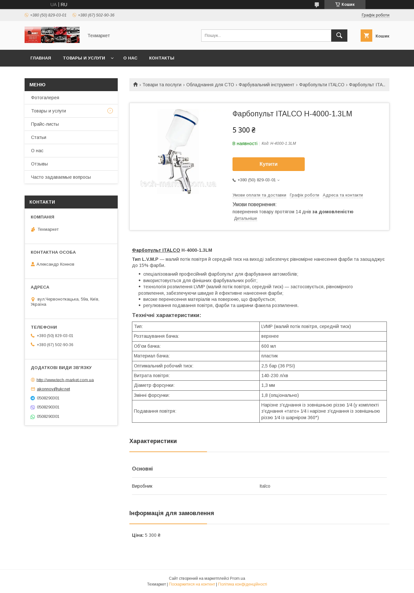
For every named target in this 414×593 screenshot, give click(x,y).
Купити (269, 164)
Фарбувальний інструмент (266, 84)
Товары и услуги (84, 58)
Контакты (161, 58)
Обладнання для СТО (210, 84)
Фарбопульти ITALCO (321, 84)
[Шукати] (339, 35)
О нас (130, 58)
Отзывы (39, 163)
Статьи (38, 137)
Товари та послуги (161, 84)
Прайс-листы (45, 124)
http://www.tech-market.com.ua (65, 379)
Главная (40, 58)
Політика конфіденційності (242, 584)
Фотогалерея (45, 97)
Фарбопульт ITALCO (156, 250)
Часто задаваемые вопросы (61, 177)
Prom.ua (237, 578)
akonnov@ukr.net (53, 389)
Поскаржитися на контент (192, 584)
